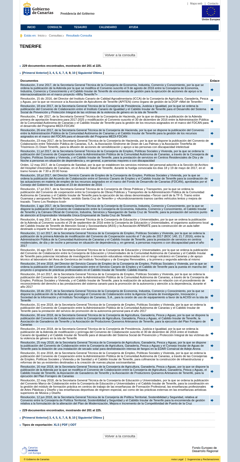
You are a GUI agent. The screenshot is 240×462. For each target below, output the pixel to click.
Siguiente (84, 72)
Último (98, 72)
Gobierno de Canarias (36, 10)
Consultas (55, 35)
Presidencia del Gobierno (82, 10)
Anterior (41, 72)
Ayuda (133, 27)
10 (73, 72)
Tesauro (80, 27)
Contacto (213, 3)
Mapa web (196, 3)
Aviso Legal (177, 459)
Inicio (31, 27)
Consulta (54, 27)
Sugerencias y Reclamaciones (203, 459)
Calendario (108, 27)
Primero (28, 72)
